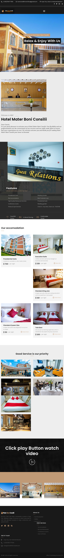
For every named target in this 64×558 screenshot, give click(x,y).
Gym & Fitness (42, 534)
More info (57, 263)
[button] (3, 42)
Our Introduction (38, 517)
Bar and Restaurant (43, 529)
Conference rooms (43, 531)
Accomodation (42, 527)
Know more (57, 297)
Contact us (37, 521)
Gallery (36, 519)
